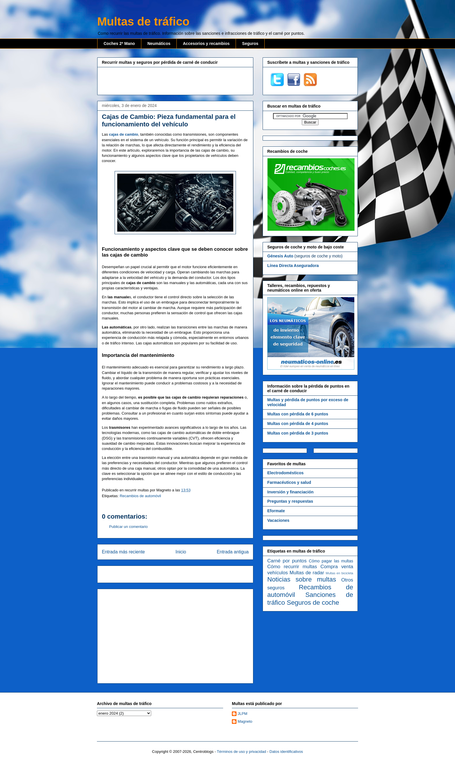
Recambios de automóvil (140, 496)
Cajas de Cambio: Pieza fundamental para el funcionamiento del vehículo (169, 120)
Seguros (250, 43)
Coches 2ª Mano (119, 43)
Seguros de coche (313, 602)
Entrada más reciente (123, 551)
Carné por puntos (287, 561)
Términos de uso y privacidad (241, 751)
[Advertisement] (175, 80)
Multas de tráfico (143, 21)
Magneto (245, 721)
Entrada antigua (233, 551)
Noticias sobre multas (301, 579)
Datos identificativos (286, 751)
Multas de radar (307, 572)
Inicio (181, 551)
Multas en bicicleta (339, 573)
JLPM (242, 713)
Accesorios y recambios (206, 43)
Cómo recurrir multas (292, 566)
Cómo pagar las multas (331, 561)
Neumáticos (158, 43)
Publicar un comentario (128, 526)
